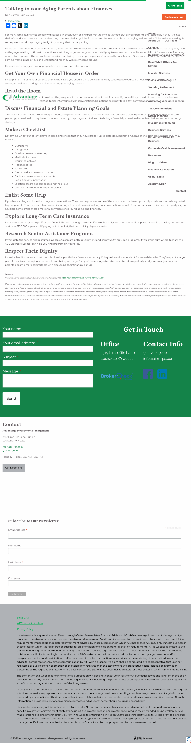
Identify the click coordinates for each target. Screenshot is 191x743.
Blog (151, 162)
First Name (14, 545)
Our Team (171, 40)
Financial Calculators (161, 169)
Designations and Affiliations (166, 55)
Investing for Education (163, 94)
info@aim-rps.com (13, 446)
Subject (27, 357)
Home (182, 26)
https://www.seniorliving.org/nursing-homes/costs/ (83, 278)
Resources (154, 155)
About (152, 33)
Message (28, 371)
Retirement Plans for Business (161, 139)
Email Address (17, 530)
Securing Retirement (161, 87)
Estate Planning (158, 115)
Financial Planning (160, 80)
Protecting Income (159, 101)
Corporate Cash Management (166, 148)
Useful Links (156, 176)
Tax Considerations (160, 108)
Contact (181, 191)
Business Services (159, 130)
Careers (153, 47)
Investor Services (159, 73)
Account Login (157, 183)
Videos (163, 162)
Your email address (37, 343)
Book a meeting (174, 17)
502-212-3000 (10, 450)
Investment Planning (161, 122)
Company (14, 578)
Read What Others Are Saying (162, 64)
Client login (175, 5)
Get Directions (13, 467)
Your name (30, 329)
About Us (154, 40)
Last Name (15, 562)
